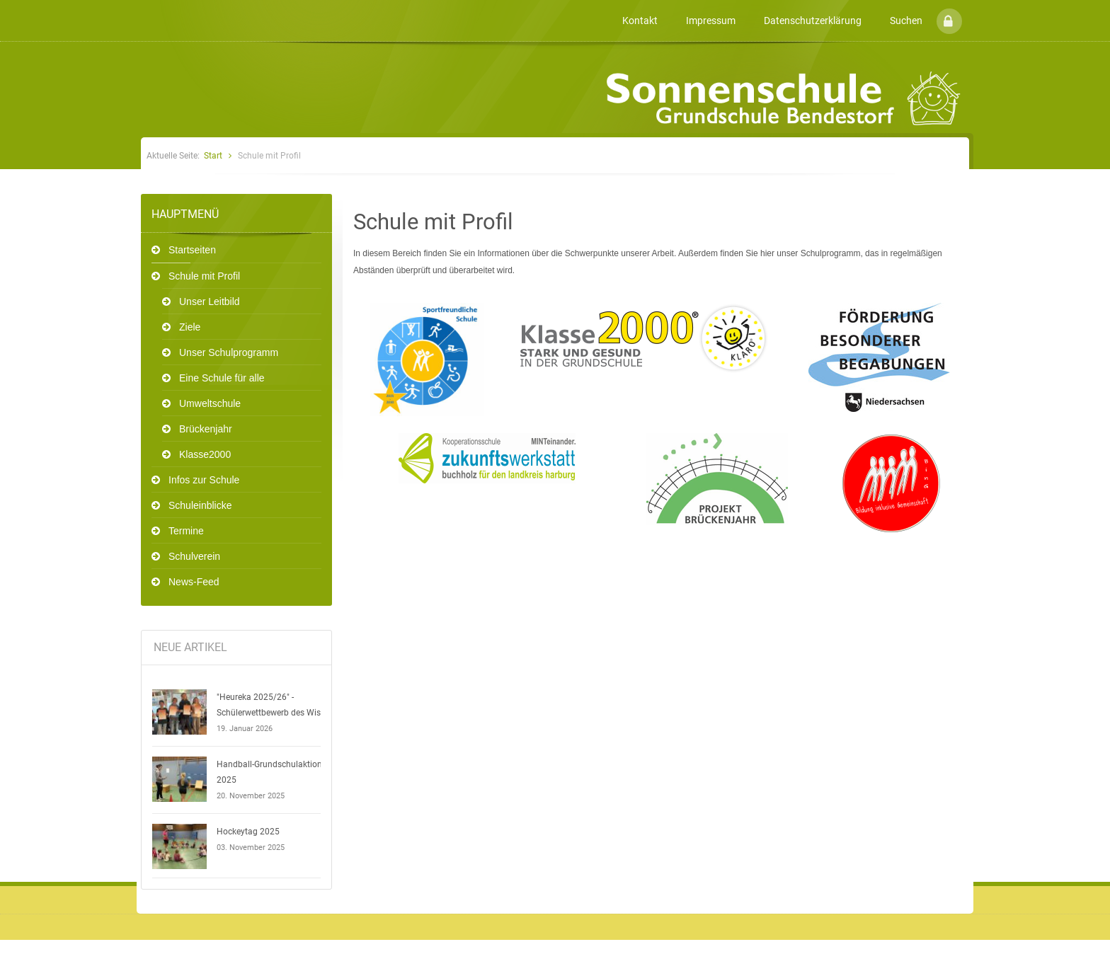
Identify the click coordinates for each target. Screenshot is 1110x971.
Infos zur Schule (203, 480)
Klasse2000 (205, 454)
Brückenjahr (205, 429)
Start (213, 156)
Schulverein (194, 556)
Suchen (906, 20)
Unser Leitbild (209, 301)
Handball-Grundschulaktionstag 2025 (278, 772)
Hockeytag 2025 (248, 832)
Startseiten (192, 249)
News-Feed (193, 581)
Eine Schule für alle (222, 378)
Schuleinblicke (200, 505)
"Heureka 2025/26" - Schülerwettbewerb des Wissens (277, 705)
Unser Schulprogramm (228, 352)
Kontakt (640, 20)
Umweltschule (210, 403)
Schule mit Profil (204, 276)
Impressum (711, 20)
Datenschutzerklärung (813, 20)
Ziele (189, 327)
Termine (186, 530)
